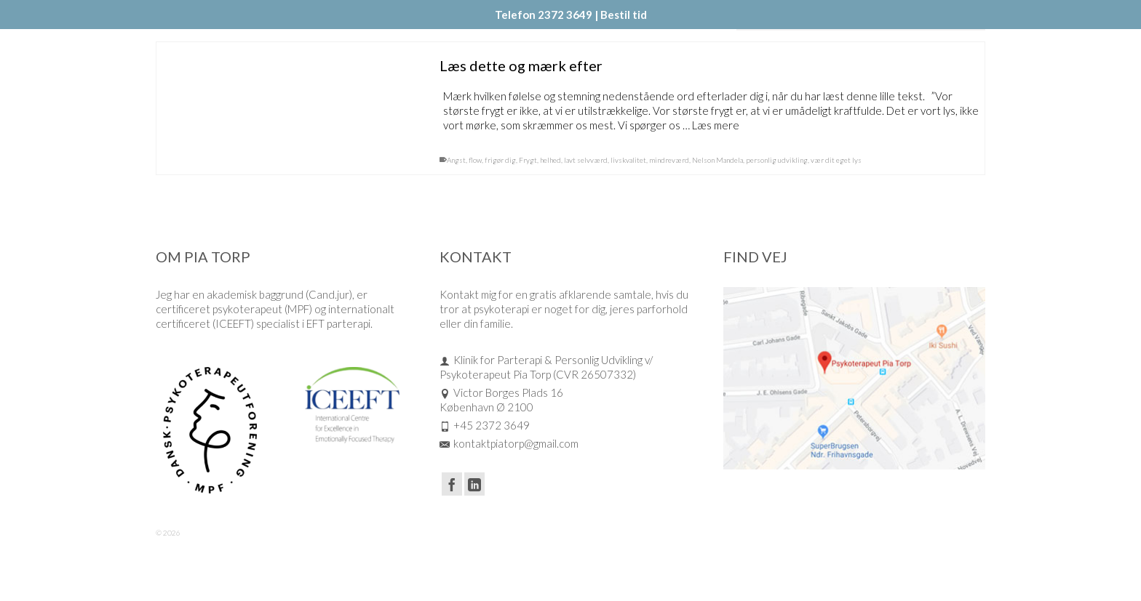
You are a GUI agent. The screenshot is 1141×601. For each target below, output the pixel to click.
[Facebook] (452, 484)
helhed (550, 160)
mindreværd (669, 160)
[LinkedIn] (474, 484)
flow (475, 160)
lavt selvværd (586, 160)
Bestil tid (623, 14)
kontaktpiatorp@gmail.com (509, 443)
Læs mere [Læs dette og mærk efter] (715, 125)
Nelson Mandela (717, 160)
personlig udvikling (777, 160)
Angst (456, 160)
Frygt (528, 160)
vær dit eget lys (836, 160)
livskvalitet (628, 160)
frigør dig (500, 160)
